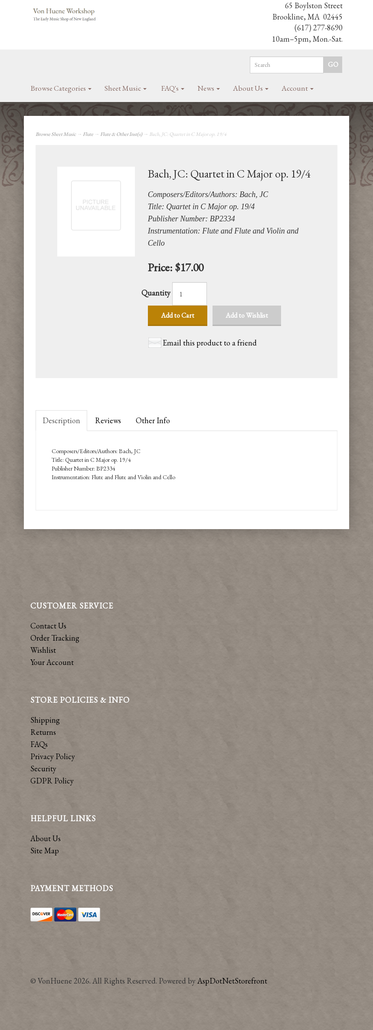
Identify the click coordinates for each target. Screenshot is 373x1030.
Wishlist (43, 650)
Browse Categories (61, 88)
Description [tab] (61, 420)
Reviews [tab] (108, 420)
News (208, 88)
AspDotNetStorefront (232, 981)
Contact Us (48, 626)
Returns (43, 732)
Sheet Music (126, 88)
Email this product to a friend (210, 343)
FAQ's (172, 88)
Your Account (52, 662)
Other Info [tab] (153, 420)
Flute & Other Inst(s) (121, 134)
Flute (88, 134)
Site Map (44, 851)
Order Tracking (54, 638)
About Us (250, 88)
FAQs (39, 744)
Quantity (155, 293)
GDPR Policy (52, 781)
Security (43, 768)
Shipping (45, 720)
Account (297, 88)
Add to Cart (177, 315)
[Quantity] (189, 294)
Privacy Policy (52, 756)
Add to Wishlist (247, 315)
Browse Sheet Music (56, 134)
